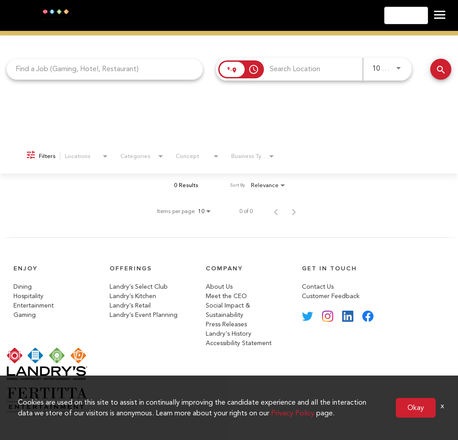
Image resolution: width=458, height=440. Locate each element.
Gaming (24, 315)
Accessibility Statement (238, 343)
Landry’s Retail (130, 305)
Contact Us (318, 286)
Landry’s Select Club (139, 286)
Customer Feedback (331, 296)
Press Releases (226, 324)
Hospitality (28, 296)
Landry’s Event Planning (144, 315)
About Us (219, 286)
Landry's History (228, 333)
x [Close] (442, 406)
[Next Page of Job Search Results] (294, 211)
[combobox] (105, 69)
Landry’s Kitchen (133, 296)
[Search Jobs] (440, 69)
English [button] (406, 15)
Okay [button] (415, 407)
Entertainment (33, 305)
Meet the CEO (226, 296)
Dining (22, 286)
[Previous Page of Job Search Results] (276, 211)
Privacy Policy (292, 413)
